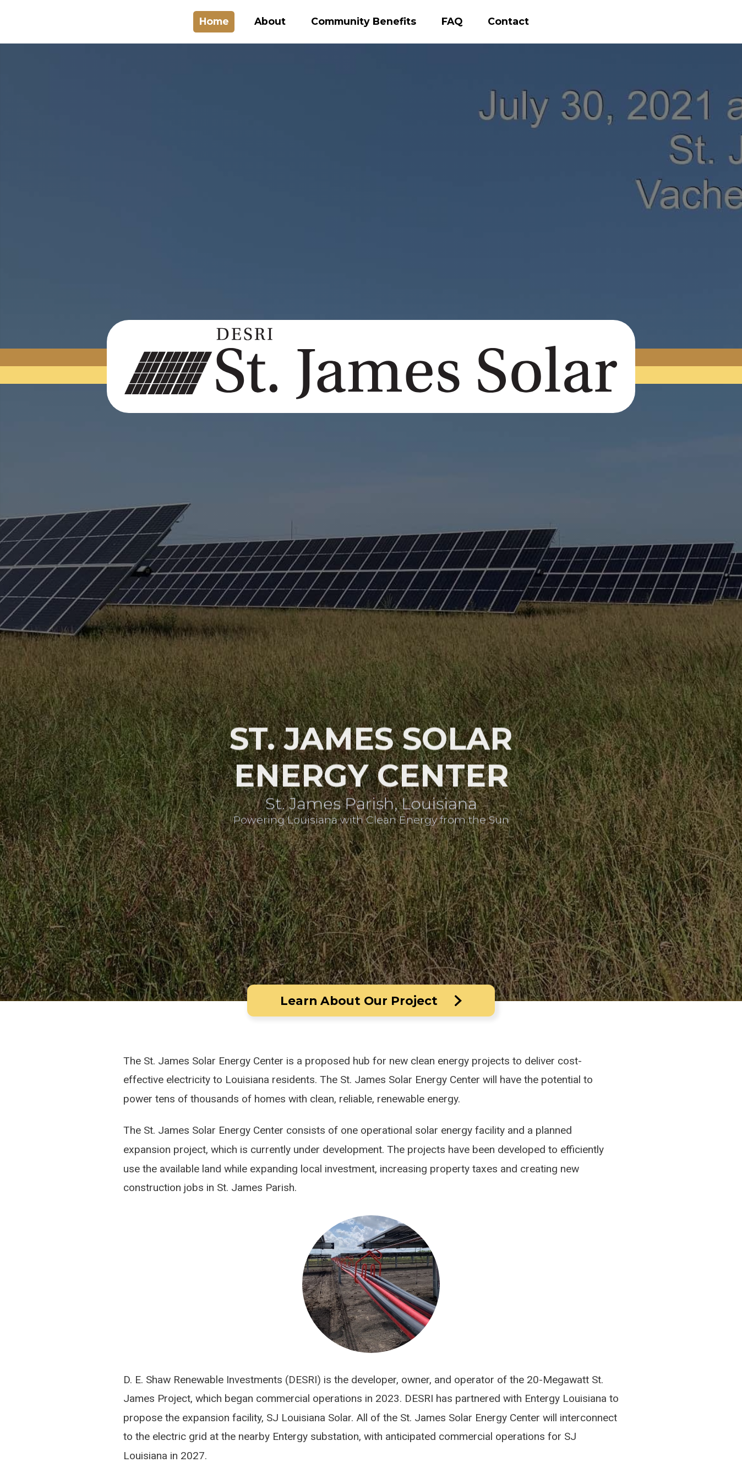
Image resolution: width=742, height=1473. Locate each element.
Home (214, 21)
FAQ (451, 21)
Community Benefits (363, 21)
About (270, 21)
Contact (508, 21)
